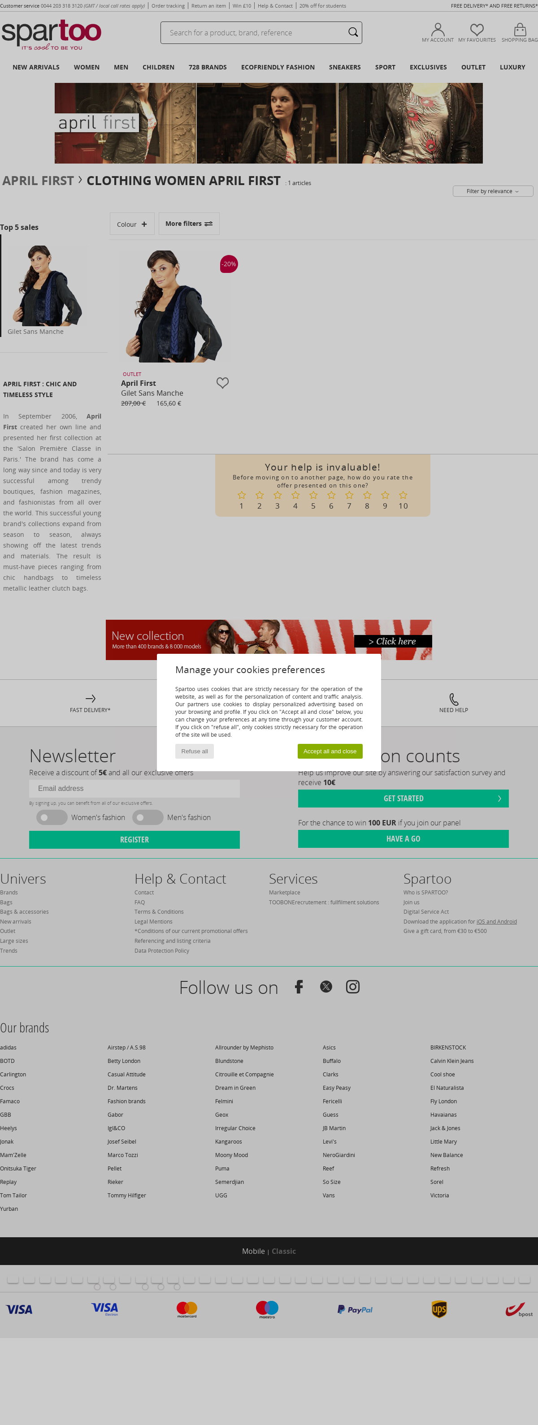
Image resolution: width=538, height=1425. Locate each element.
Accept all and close (330, 751)
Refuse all (195, 751)
